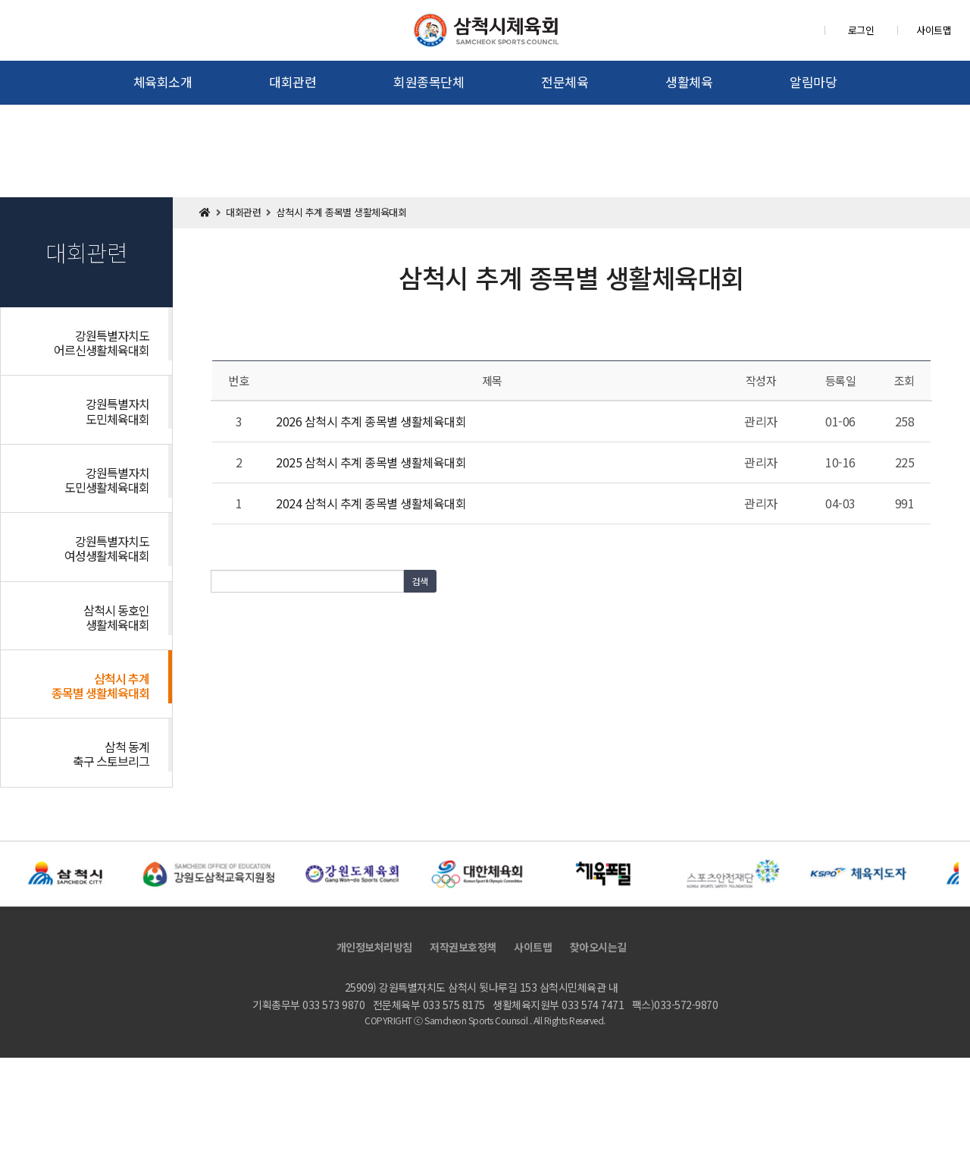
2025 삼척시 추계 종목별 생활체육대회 (371, 462)
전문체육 (564, 81)
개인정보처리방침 (374, 947)
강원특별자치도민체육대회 (117, 411)
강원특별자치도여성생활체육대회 (106, 548)
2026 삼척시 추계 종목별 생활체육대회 (371, 421)
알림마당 (813, 81)
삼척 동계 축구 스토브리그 (111, 754)
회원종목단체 (428, 81)
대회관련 (292, 81)
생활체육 (688, 81)
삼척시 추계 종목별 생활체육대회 (100, 685)
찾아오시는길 (598, 947)
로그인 (861, 30)
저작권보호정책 (463, 947)
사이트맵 (933, 30)
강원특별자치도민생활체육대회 (106, 480)
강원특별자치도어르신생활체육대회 (101, 342)
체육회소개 (162, 81)
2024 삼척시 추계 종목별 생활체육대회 (371, 503)
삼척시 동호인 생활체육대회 (116, 617)
